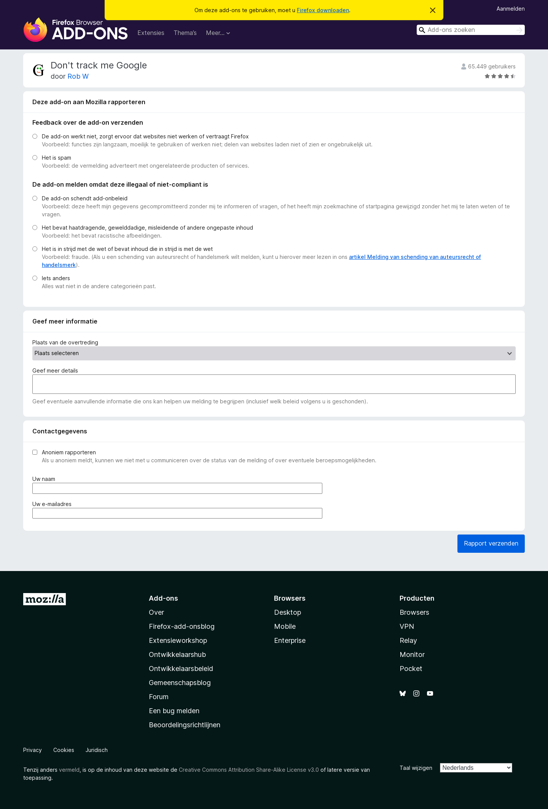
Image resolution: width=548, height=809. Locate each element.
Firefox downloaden (323, 10)
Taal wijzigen (416, 768)
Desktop (287, 612)
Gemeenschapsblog (180, 683)
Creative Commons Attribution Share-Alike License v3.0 (249, 769)
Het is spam (56, 157)
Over (156, 612)
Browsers (414, 612)
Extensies (150, 32)
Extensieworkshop (178, 640)
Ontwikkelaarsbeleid (181, 669)
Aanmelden (511, 8)
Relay (408, 640)
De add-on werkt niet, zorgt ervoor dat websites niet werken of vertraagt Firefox (145, 136)
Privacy (32, 750)
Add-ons (163, 598)
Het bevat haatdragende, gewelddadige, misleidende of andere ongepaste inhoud (147, 227)
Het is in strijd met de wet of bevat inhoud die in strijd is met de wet (127, 249)
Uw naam (45, 479)
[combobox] (471, 30)
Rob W (78, 76)
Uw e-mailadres (53, 504)
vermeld (69, 769)
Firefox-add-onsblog (182, 626)
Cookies (63, 750)
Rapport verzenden (491, 543)
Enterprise (290, 640)
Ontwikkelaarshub (177, 654)
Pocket (411, 669)
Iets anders (56, 278)
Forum (159, 697)
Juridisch (97, 750)
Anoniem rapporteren (69, 452)
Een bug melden (174, 711)
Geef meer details (55, 370)
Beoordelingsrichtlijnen (184, 725)
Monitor (412, 654)
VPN (407, 626)
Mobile (285, 626)
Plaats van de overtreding (65, 342)
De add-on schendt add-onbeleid (84, 198)
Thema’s (185, 32)
